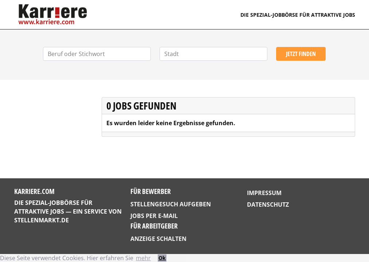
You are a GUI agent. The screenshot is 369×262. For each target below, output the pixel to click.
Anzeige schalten (158, 239)
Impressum (264, 193)
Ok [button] (162, 257)
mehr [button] (143, 258)
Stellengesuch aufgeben (170, 204)
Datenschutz (268, 205)
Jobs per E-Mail (154, 216)
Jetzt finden (301, 54)
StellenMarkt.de (41, 220)
